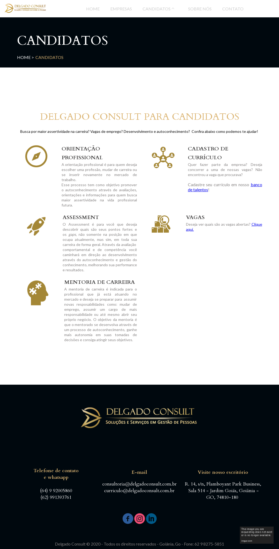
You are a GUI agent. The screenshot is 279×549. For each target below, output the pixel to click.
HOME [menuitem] (93, 8)
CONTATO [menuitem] (233, 8)
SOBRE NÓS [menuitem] (200, 8)
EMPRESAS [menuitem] (121, 8)
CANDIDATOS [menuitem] (157, 8)
